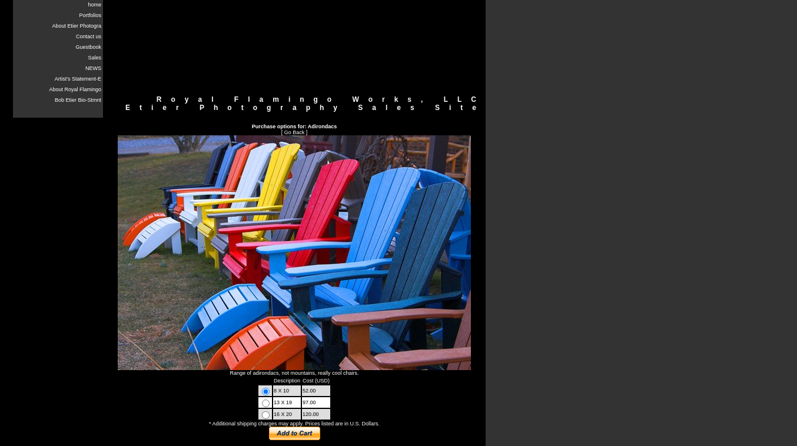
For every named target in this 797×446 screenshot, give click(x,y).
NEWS (93, 68)
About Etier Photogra (76, 26)
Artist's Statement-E (78, 79)
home (94, 5)
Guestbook (88, 47)
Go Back (294, 132)
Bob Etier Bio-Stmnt (78, 100)
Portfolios (90, 15)
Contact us (88, 36)
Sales (94, 58)
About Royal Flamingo (75, 89)
